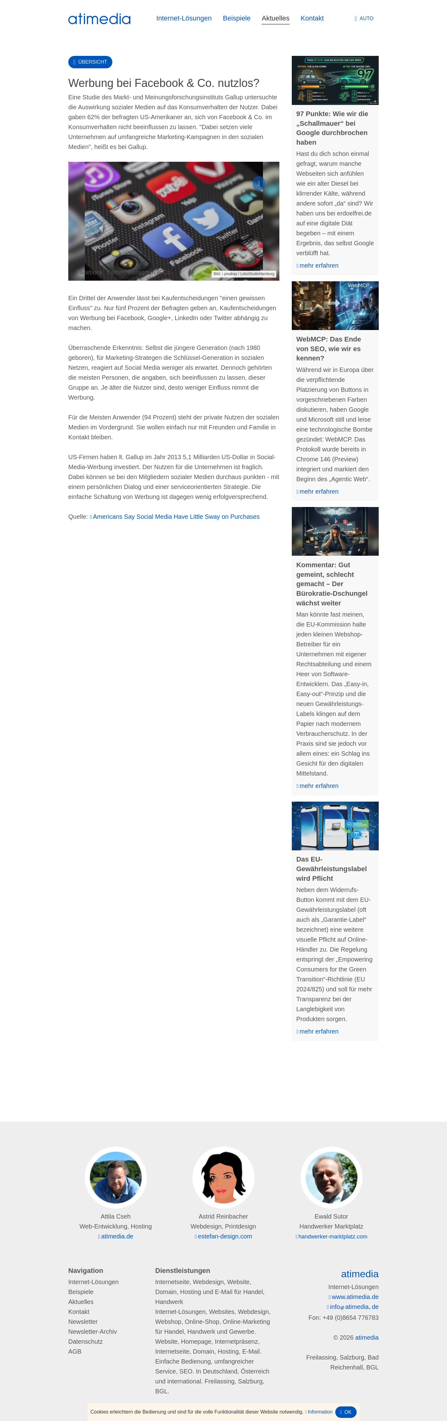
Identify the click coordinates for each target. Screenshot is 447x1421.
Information (320, 1411)
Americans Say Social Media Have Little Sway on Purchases (176, 516)
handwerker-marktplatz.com (332, 1236)
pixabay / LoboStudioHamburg (249, 274)
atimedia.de (117, 1236)
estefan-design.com (225, 1236)
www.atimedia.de (355, 1296)
